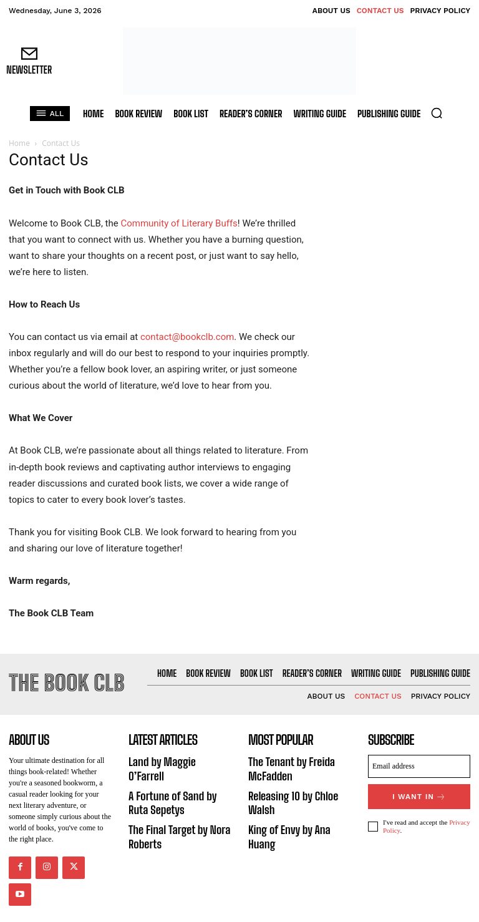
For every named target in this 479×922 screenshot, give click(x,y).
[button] (436, 112)
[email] (419, 763)
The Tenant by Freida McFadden (285, 763)
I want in (419, 792)
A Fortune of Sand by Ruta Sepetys (175, 781)
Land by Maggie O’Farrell (174, 758)
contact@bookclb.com (187, 336)
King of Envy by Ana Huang (296, 817)
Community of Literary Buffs (178, 223)
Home (19, 143)
